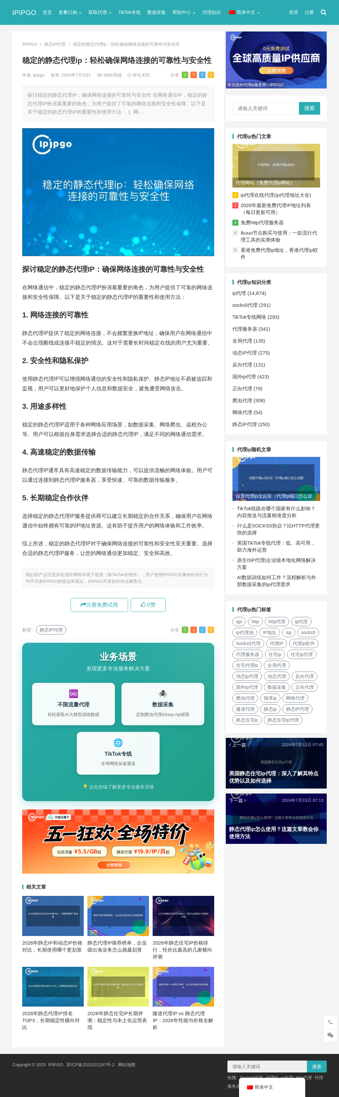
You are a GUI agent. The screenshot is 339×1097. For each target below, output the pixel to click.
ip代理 (241, 291)
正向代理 (244, 387)
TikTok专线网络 (251, 315)
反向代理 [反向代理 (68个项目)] (247, 684)
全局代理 (244, 339)
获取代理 (97, 12)
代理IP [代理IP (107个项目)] (302, 640)
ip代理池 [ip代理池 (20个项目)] (246, 629)
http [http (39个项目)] (257, 619)
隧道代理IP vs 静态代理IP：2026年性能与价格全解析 (183, 1020)
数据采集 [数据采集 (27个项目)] (306, 684)
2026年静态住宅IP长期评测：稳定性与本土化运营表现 (117, 1020)
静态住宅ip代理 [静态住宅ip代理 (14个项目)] (253, 728)
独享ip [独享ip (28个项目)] (299, 695)
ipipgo (39, 75)
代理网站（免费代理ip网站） (267, 181)
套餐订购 (68, 12)
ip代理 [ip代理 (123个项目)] (303, 619)
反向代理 (244, 363)
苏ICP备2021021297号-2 (91, 1064)
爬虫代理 (244, 399)
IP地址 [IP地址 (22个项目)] (271, 629)
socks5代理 (247, 303)
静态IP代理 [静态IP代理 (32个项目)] (249, 717)
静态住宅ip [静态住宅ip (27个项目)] (281, 717)
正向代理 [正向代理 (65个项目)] (247, 695)
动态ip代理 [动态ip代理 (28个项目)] (277, 673)
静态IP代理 (55, 44)
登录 (293, 12)
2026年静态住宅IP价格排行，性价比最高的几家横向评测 (182, 950)
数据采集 (156, 12)
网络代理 (244, 410)
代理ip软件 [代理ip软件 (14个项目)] (249, 651)
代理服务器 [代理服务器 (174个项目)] (280, 651)
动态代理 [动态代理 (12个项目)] (306, 673)
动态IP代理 (246, 351)
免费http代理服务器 (263, 221)
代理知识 (211, 12)
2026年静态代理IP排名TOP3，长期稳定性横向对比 (51, 1020)
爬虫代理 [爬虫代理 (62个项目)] (275, 695)
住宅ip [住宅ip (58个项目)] (308, 651)
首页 (47, 12)
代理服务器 (246, 327)
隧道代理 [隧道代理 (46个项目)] (275, 706)
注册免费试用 (99, 605)
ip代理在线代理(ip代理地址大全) (277, 193)
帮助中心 (181, 12)
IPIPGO (24, 12)
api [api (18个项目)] (241, 619)
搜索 (309, 107)
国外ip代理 (246, 375)
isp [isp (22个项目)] (290, 629)
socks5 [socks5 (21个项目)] (245, 640)
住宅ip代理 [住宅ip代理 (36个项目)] (249, 662)
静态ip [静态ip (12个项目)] (299, 706)
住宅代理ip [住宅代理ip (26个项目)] (280, 662)
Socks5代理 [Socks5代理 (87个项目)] (274, 640)
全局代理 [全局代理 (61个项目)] (247, 673)
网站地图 (126, 1064)
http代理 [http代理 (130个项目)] (278, 619)
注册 (309, 12)
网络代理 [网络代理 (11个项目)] (247, 706)
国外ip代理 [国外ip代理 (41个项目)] (277, 684)
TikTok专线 (129, 12)
